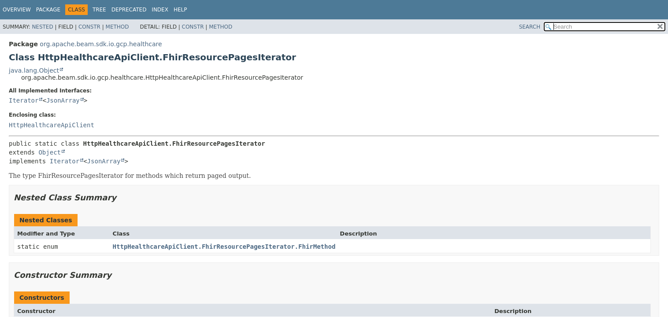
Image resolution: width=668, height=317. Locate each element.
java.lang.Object (34, 70)
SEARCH (530, 27)
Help (180, 10)
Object (49, 152)
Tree (99, 10)
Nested (42, 27)
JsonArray (63, 100)
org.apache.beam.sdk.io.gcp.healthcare (101, 44)
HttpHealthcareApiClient (51, 125)
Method (117, 27)
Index (160, 10)
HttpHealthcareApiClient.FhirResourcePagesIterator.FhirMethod (224, 246)
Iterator (23, 100)
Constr (89, 27)
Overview (17, 10)
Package (48, 10)
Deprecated (129, 10)
